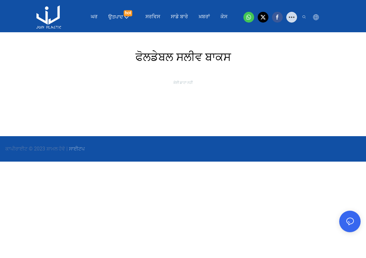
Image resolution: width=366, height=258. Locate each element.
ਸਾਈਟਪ (77, 149)
